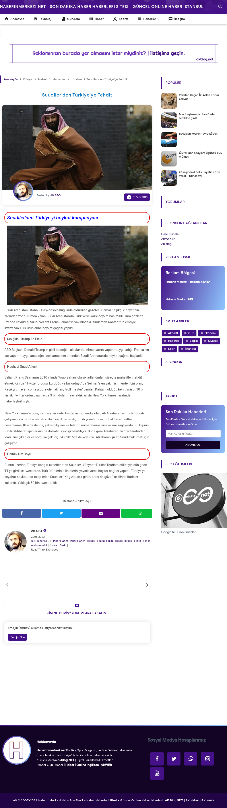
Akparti (173, 333)
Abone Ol (193, 445)
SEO (33, 541)
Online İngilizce (87, 765)
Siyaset (213, 341)
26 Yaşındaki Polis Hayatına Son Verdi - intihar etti (199, 174)
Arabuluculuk (39, 545)
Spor (171, 349)
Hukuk (91, 541)
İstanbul (190, 349)
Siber (40, 541)
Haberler (173, 341)
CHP (191, 333)
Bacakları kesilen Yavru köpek (198, 133)
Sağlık (194, 341)
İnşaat (54, 545)
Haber (56, 541)
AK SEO (36, 531)
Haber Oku (45, 765)
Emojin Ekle (17, 637)
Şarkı (63, 545)
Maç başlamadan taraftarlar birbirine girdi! (197, 116)
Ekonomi (210, 333)
